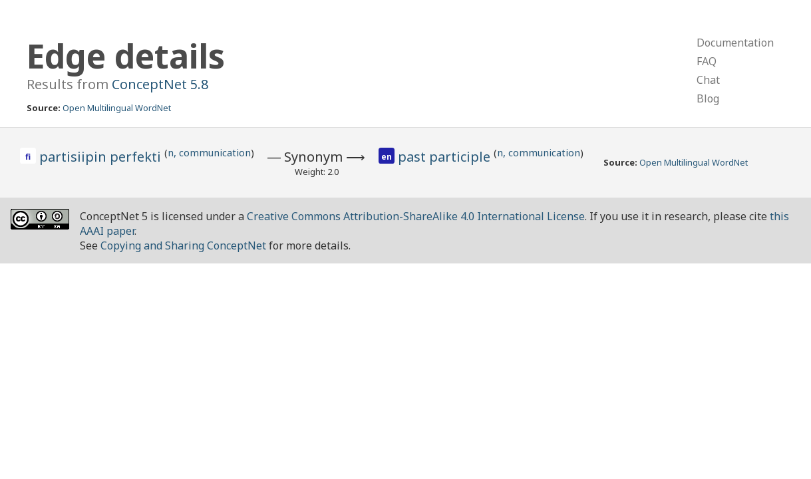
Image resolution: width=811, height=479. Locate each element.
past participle (446, 157)
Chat (708, 80)
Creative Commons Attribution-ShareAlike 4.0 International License (416, 216)
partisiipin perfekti (101, 157)
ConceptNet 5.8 (160, 84)
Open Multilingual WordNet (117, 108)
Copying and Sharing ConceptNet (183, 245)
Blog (708, 98)
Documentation (735, 42)
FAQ (707, 61)
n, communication (209, 152)
